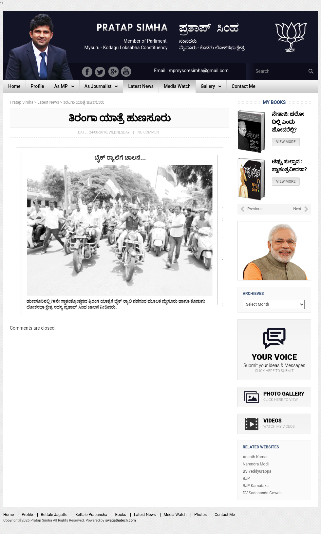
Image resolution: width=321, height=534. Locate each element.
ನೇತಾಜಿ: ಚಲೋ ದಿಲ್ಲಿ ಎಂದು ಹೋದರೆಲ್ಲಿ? (288, 122)
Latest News (145, 515)
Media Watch (175, 515)
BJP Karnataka (256, 485)
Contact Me (225, 515)
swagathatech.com (120, 520)
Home (8, 515)
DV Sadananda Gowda (262, 493)
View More (285, 142)
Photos (200, 515)
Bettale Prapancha (91, 515)
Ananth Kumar (255, 457)
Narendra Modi (256, 464)
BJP (246, 478)
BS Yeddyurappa (257, 471)
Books (120, 515)
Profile (27, 515)
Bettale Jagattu (54, 515)
